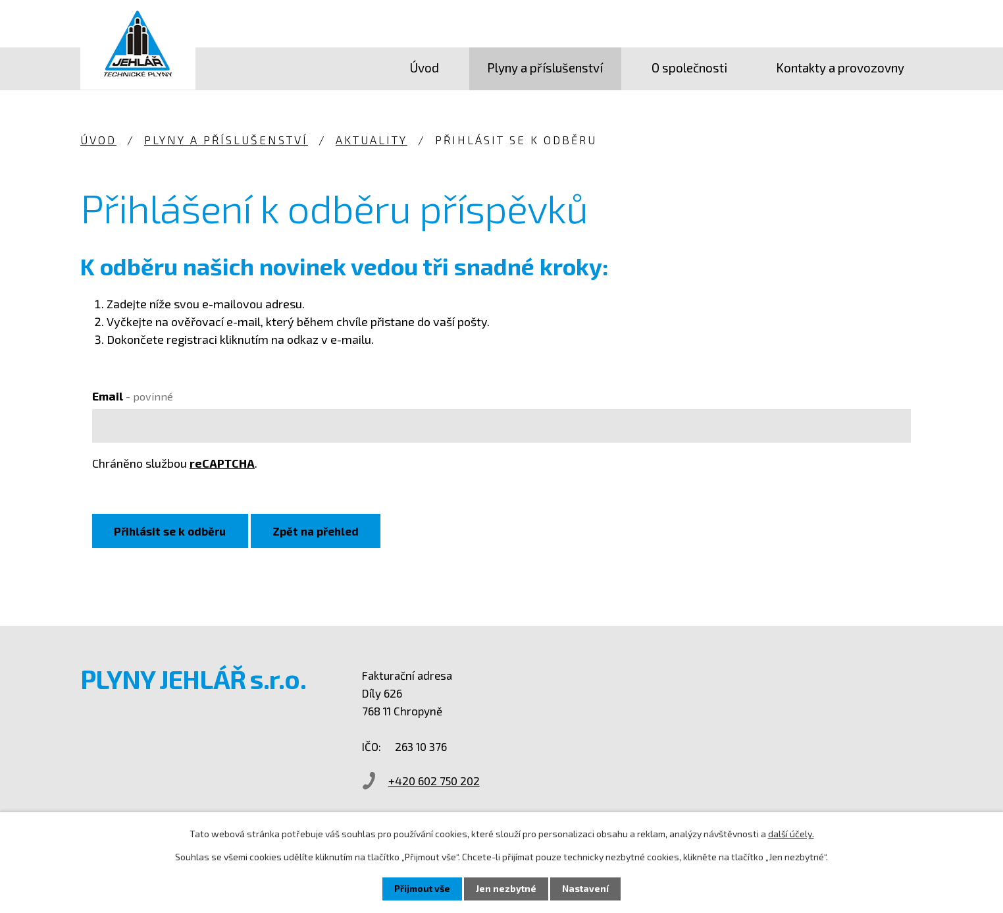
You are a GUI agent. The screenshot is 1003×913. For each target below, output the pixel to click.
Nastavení (585, 889)
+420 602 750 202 (440, 781)
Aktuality (371, 139)
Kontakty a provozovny (840, 67)
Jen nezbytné (506, 889)
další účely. (791, 833)
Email (132, 396)
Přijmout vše (422, 889)
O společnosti (689, 67)
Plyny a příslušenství (545, 67)
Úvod (424, 67)
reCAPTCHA (222, 463)
